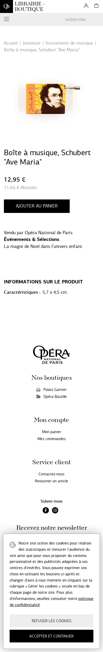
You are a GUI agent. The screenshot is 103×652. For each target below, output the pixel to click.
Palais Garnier (51, 389)
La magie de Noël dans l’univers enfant (43, 246)
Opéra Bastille (51, 396)
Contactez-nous (51, 474)
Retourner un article (51, 481)
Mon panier (51, 431)
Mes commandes (51, 438)
